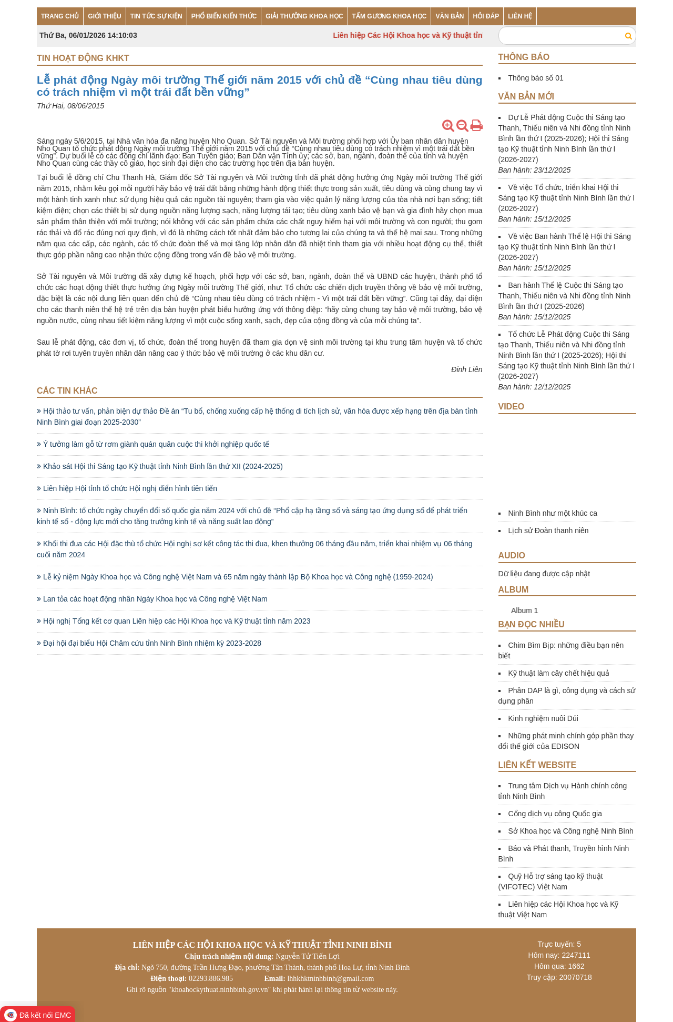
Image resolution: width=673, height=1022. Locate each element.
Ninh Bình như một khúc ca (553, 513)
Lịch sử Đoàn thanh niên (548, 530)
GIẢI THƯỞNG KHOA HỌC (304, 16)
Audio (512, 555)
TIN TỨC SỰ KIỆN (156, 16)
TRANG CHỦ (60, 16)
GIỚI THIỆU (104, 16)
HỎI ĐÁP (486, 16)
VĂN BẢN (449, 16)
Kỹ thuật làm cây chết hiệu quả (558, 673)
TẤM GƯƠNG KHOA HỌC (389, 16)
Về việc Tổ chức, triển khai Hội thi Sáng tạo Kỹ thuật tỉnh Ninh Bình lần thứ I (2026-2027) (566, 198)
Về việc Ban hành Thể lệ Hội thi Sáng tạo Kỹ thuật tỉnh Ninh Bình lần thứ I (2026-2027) (564, 247)
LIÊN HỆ (520, 16)
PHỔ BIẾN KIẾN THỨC (224, 16)
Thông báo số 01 (536, 78)
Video (511, 406)
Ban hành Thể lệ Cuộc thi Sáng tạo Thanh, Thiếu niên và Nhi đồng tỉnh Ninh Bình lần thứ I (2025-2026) (564, 295)
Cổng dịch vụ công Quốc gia (555, 813)
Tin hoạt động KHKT (83, 58)
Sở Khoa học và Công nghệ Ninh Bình (571, 831)
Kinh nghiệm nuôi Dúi (543, 718)
